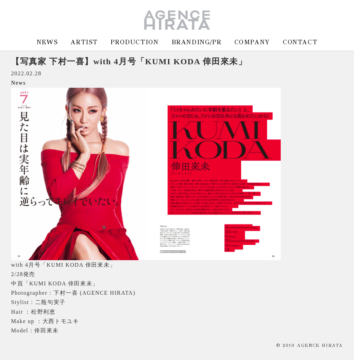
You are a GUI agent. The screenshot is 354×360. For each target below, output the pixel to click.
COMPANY (252, 42)
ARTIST (84, 42)
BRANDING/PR (196, 42)
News (18, 83)
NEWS (47, 42)
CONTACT (300, 42)
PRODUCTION (134, 42)
